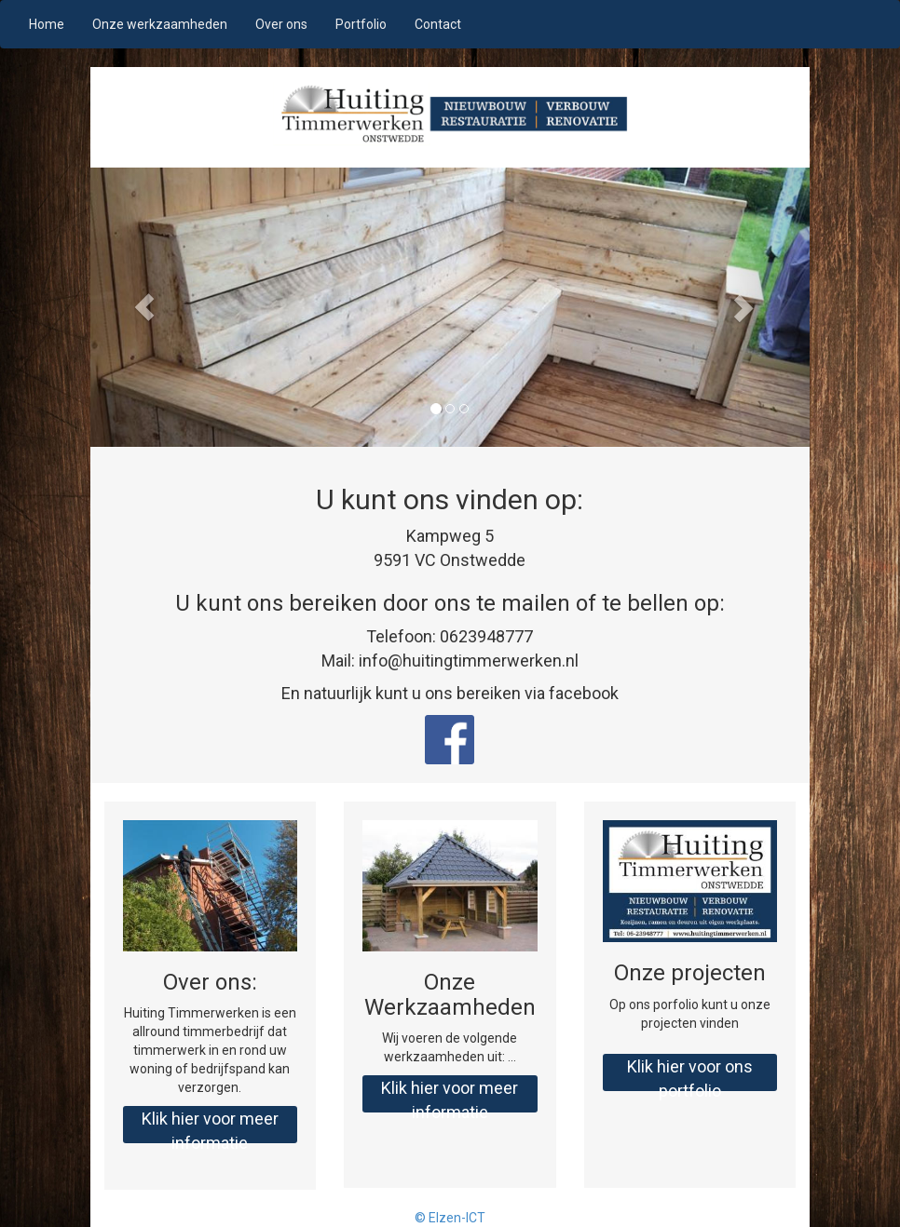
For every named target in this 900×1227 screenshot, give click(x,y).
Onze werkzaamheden (159, 24)
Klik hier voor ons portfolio (690, 1074)
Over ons (281, 24)
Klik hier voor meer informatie (210, 1126)
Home (46, 24)
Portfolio (361, 24)
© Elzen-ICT (450, 1217)
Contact (438, 24)
